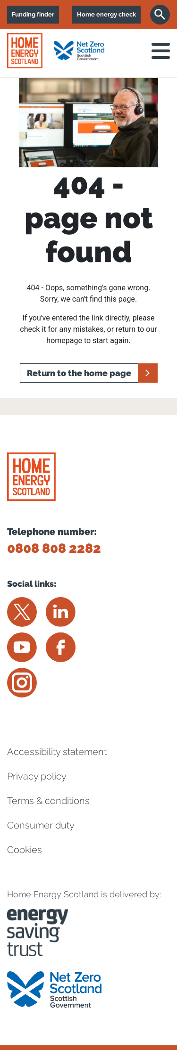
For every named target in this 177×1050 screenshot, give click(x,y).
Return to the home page (79, 373)
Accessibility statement (57, 751)
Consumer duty (41, 825)
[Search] (160, 15)
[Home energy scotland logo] (24, 50)
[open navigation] (161, 51)
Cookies (24, 849)
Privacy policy (37, 776)
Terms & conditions (48, 800)
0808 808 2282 (54, 548)
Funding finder (33, 14)
